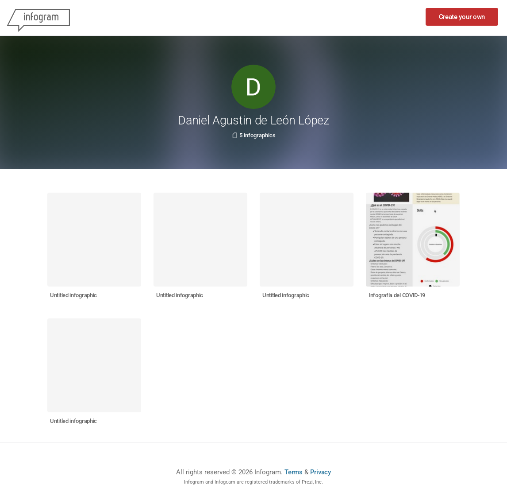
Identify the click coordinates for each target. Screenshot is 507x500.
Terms (293, 472)
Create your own (462, 17)
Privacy (320, 472)
